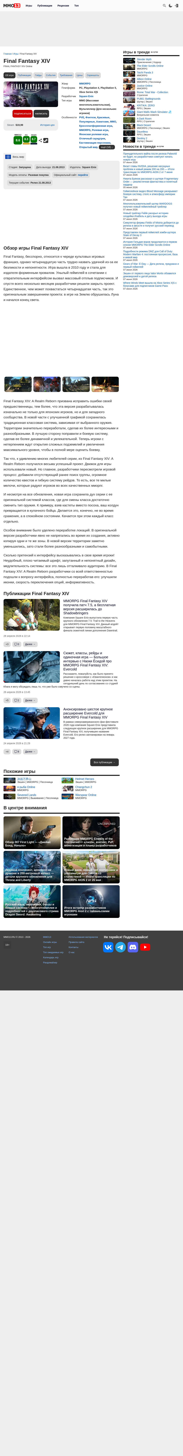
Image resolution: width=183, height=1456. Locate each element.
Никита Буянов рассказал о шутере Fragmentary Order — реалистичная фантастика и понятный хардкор (150, 181)
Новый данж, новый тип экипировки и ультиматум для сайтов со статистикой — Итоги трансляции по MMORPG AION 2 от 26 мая (91, 875)
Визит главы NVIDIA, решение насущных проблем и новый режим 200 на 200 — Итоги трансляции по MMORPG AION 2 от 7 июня (148, 169)
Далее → (30, 644)
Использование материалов (83, 937)
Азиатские (102, 121)
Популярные (87, 121)
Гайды (38, 75)
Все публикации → (104, 762)
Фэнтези (91, 117)
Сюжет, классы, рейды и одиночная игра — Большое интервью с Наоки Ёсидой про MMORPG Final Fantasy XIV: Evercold (87, 661)
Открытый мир (88, 147)
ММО (113, 121)
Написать (41, 114)
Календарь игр (50, 957)
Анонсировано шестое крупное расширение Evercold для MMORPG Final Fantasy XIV (88, 713)
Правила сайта (76, 942)
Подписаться (22, 114)
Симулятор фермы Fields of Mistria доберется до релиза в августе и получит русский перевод (151, 224)
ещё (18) (106, 147)
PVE (81, 117)
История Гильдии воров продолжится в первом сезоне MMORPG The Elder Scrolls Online (150, 243)
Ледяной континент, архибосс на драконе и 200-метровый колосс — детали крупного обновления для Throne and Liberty (29, 875)
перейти (83, 175)
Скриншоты (93, 75)
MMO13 (47, 937)
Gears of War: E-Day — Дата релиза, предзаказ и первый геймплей (151, 265)
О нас (72, 952)
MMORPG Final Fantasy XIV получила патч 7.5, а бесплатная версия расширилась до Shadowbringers (89, 607)
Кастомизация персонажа (94, 142)
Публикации (44, 5)
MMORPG (85, 83)
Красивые (103, 117)
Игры (29, 5)
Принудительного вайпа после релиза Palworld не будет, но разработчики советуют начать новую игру (150, 156)
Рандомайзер (50, 962)
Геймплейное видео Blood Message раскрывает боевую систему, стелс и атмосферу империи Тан (150, 194)
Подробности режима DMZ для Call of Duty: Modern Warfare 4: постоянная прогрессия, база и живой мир (150, 254)
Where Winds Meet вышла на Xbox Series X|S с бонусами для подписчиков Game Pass (149, 284)
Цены (80, 75)
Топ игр (47, 947)
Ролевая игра (100, 130)
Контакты (73, 947)
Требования (66, 75)
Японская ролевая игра (93, 134)
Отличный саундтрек (92, 138)
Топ (76, 5)
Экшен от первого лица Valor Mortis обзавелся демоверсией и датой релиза (149, 275)
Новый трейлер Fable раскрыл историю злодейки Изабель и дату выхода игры (145, 215)
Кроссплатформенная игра (95, 125)
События (51, 75)
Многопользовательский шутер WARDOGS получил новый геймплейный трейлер (147, 205)
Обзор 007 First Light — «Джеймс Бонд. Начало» (28, 844)
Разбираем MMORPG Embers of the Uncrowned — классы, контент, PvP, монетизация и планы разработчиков (90, 842)
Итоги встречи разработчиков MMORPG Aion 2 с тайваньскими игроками (86, 911)
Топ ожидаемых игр (53, 952)
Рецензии (63, 5)
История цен (47, 125)
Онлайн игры (50, 942)
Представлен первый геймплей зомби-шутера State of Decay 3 (149, 234)
